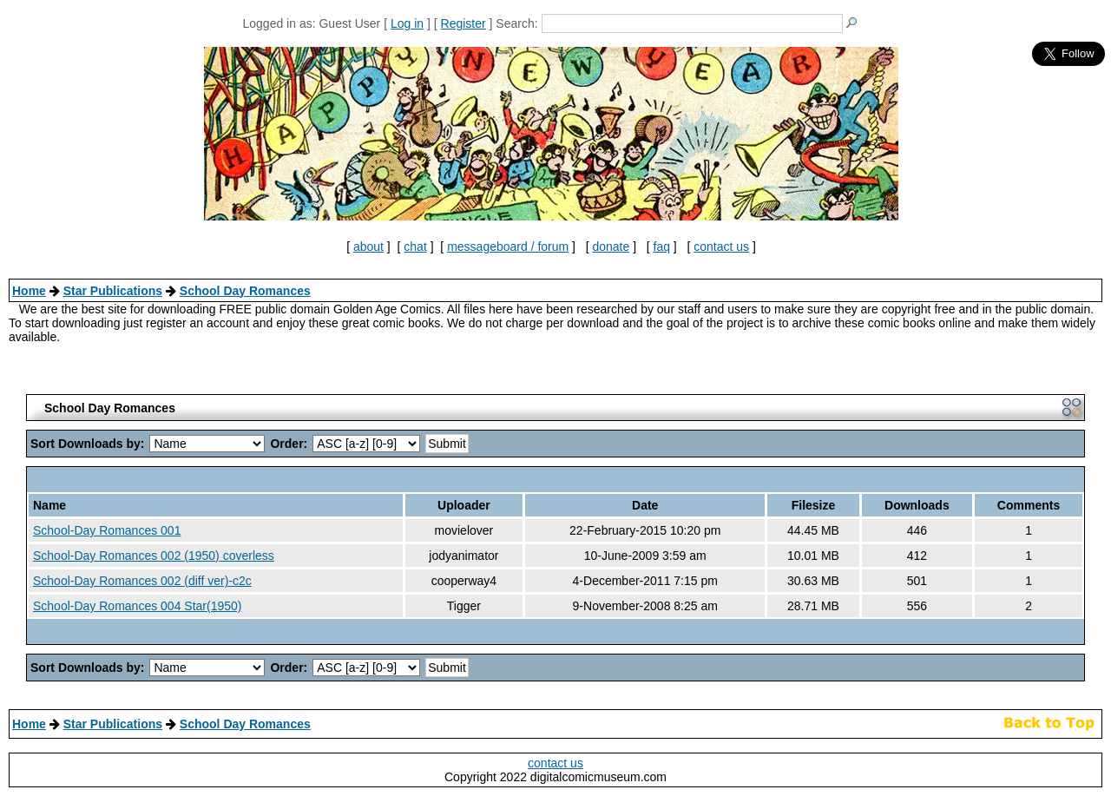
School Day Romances (245, 291)
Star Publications (112, 291)
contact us (721, 246)
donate (610, 246)
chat (415, 246)
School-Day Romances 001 (107, 530)
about (368, 246)
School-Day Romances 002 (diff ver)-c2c (142, 581)
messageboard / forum (508, 246)
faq (662, 246)
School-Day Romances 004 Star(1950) (137, 606)
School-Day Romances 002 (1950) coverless (153, 555)
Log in (407, 23)
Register (463, 23)
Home (29, 291)
